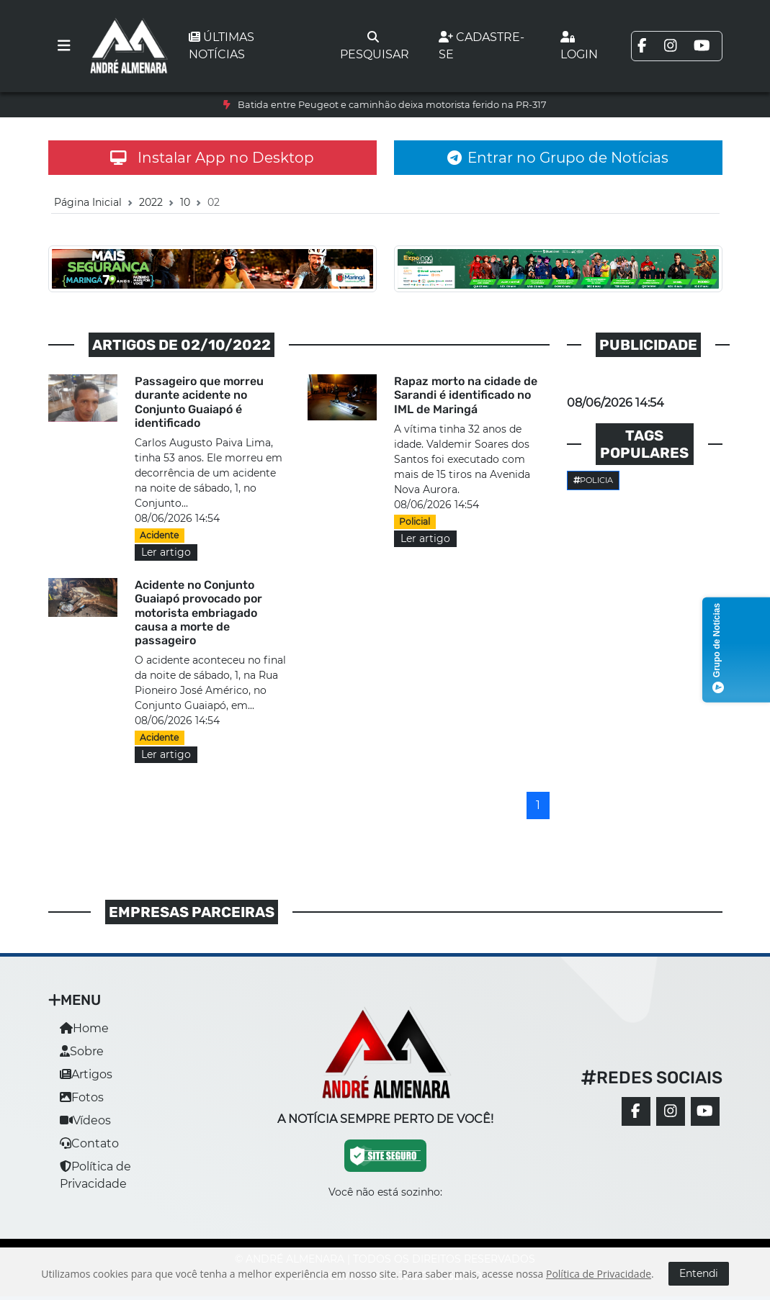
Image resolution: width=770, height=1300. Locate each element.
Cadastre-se (481, 45)
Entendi (698, 1273)
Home (84, 1028)
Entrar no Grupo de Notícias (557, 157)
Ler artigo (166, 552)
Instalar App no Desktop (212, 157)
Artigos (86, 1074)
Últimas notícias (221, 45)
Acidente (159, 535)
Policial (414, 521)
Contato (89, 1143)
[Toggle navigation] (64, 46)
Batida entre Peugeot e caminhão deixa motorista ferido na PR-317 (392, 104)
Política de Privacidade (598, 1274)
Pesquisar (374, 46)
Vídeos (85, 1120)
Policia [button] (593, 480)
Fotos (82, 1097)
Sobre (82, 1051)
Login (579, 46)
